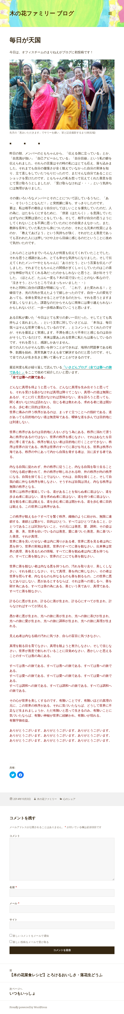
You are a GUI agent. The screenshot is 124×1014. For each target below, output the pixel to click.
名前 (13, 887)
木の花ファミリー (47, 799)
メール (14, 903)
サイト (13, 919)
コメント (15, 836)
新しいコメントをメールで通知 (31, 936)
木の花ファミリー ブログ (42, 13)
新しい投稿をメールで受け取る (31, 942)
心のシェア (69, 799)
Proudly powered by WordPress (28, 1007)
